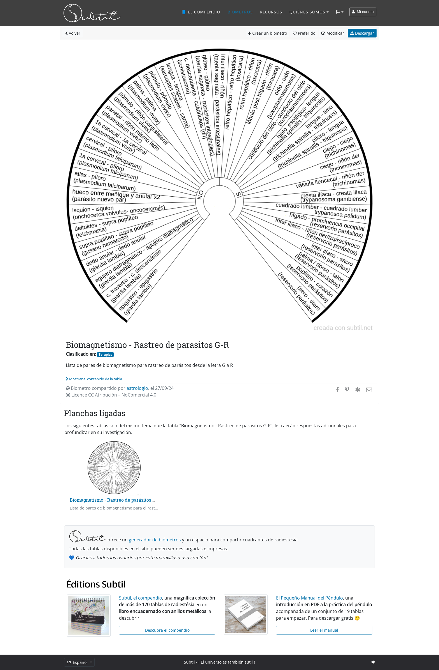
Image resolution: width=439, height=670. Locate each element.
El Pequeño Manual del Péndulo (309, 598)
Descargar (362, 33)
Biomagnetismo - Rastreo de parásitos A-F (115, 500)
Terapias (105, 354)
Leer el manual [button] (324, 630)
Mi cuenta (363, 12)
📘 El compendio (200, 12)
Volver (72, 33)
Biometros (240, 12)
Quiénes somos (307, 12)
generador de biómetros (155, 540)
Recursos (271, 12)
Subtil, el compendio (140, 598)
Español (78, 662)
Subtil (189, 662)
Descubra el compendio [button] (167, 630)
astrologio (137, 388)
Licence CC (111, 395)
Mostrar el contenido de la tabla (94, 378)
